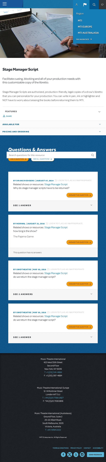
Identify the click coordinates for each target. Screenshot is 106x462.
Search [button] (94, 4)
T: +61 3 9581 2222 (53, 430)
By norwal (19, 223)
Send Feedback (95, 455)
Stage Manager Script (55, 184)
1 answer (22, 205)
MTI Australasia (88, 32)
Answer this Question (78, 195)
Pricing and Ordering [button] (15, 132)
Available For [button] (10, 124)
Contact (87, 448)
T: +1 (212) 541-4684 (53, 372)
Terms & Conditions (60, 448)
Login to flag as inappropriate (75, 180)
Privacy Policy (76, 448)
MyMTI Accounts (76, 4)
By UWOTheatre (22, 269)
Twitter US (69, 454)
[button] (84, 4)
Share (9, 116)
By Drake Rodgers (24, 180)
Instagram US (82, 454)
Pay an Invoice (82, 39)
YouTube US (75, 454)
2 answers (23, 294)
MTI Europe (85, 26)
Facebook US (63, 454)
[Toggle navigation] (3, 3)
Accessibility (98, 448)
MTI (80, 20)
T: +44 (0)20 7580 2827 (53, 397)
